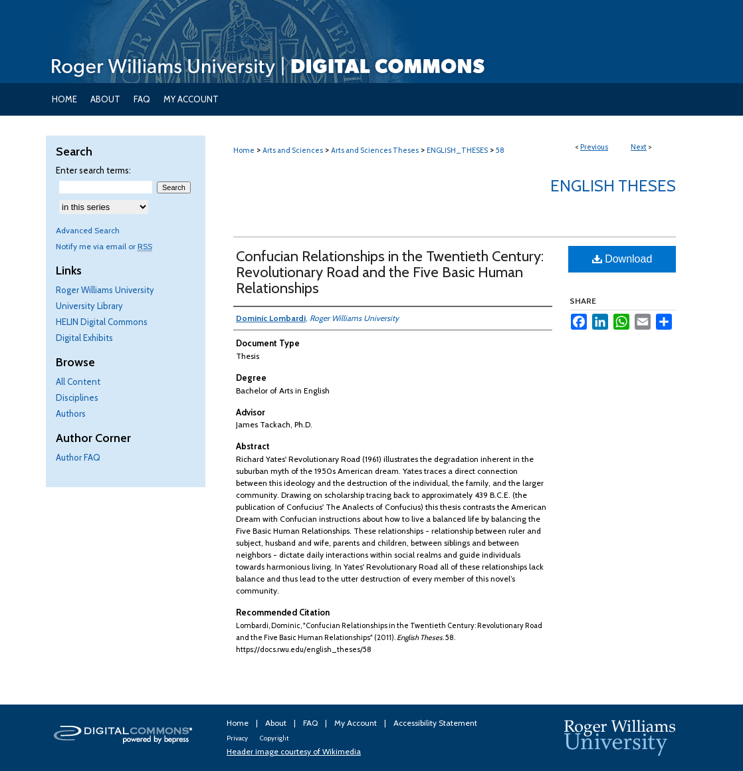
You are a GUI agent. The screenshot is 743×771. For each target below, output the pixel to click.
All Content (78, 381)
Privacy (238, 738)
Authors (71, 413)
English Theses (613, 185)
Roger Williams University (105, 289)
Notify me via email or (104, 246)
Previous (594, 147)
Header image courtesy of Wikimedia (294, 751)
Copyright (274, 738)
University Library (89, 305)
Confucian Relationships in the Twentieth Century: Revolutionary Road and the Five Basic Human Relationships (390, 272)
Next (639, 147)
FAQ (311, 723)
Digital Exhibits (84, 337)
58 (500, 150)
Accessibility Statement (435, 723)
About (276, 723)
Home (244, 150)
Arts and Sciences (293, 150)
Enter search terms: (93, 170)
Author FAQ (78, 457)
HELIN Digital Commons (102, 321)
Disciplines (77, 397)
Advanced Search (88, 230)
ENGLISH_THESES (457, 150)
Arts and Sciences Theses (375, 150)
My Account (356, 723)
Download (622, 259)
